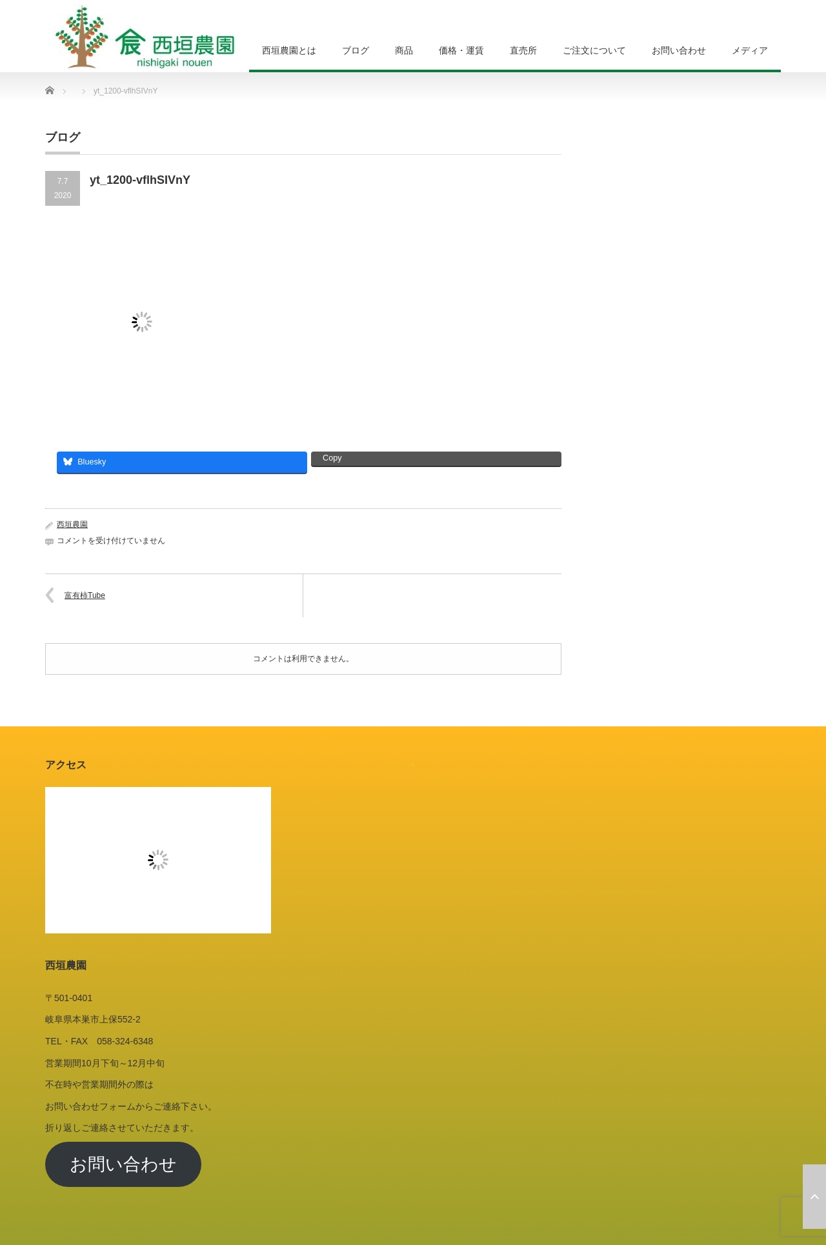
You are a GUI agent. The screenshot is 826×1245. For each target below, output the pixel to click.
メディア (750, 50)
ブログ (355, 50)
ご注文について (594, 50)
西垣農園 (72, 524)
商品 (404, 50)
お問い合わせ (679, 50)
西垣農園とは (289, 50)
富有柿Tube (85, 595)
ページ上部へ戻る (814, 1196)
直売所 (523, 50)
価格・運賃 (461, 50)
